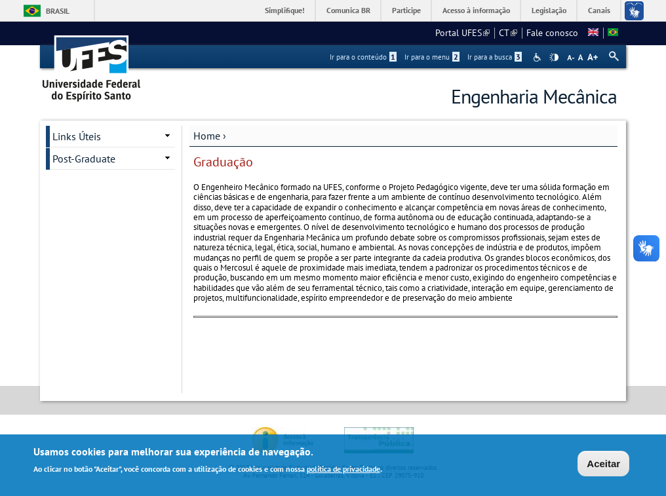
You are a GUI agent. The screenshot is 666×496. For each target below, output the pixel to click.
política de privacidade (343, 470)
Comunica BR (348, 10)
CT (508, 33)
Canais (599, 10)
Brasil (57, 11)
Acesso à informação (476, 10)
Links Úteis (76, 136)
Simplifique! (285, 10)
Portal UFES (462, 33)
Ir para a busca (494, 57)
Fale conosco (552, 33)
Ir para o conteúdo (363, 57)
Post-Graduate (83, 158)
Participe (406, 10)
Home (206, 135)
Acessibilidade (538, 57)
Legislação (549, 10)
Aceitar (603, 464)
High (553, 57)
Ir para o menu (432, 57)
